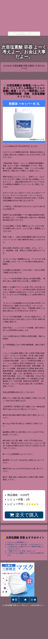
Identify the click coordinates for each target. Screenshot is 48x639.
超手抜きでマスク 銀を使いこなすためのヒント (25, 544)
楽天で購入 (24, 515)
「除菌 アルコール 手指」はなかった (21, 551)
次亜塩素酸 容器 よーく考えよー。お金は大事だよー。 (24, 52)
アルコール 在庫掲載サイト (17, 542)
